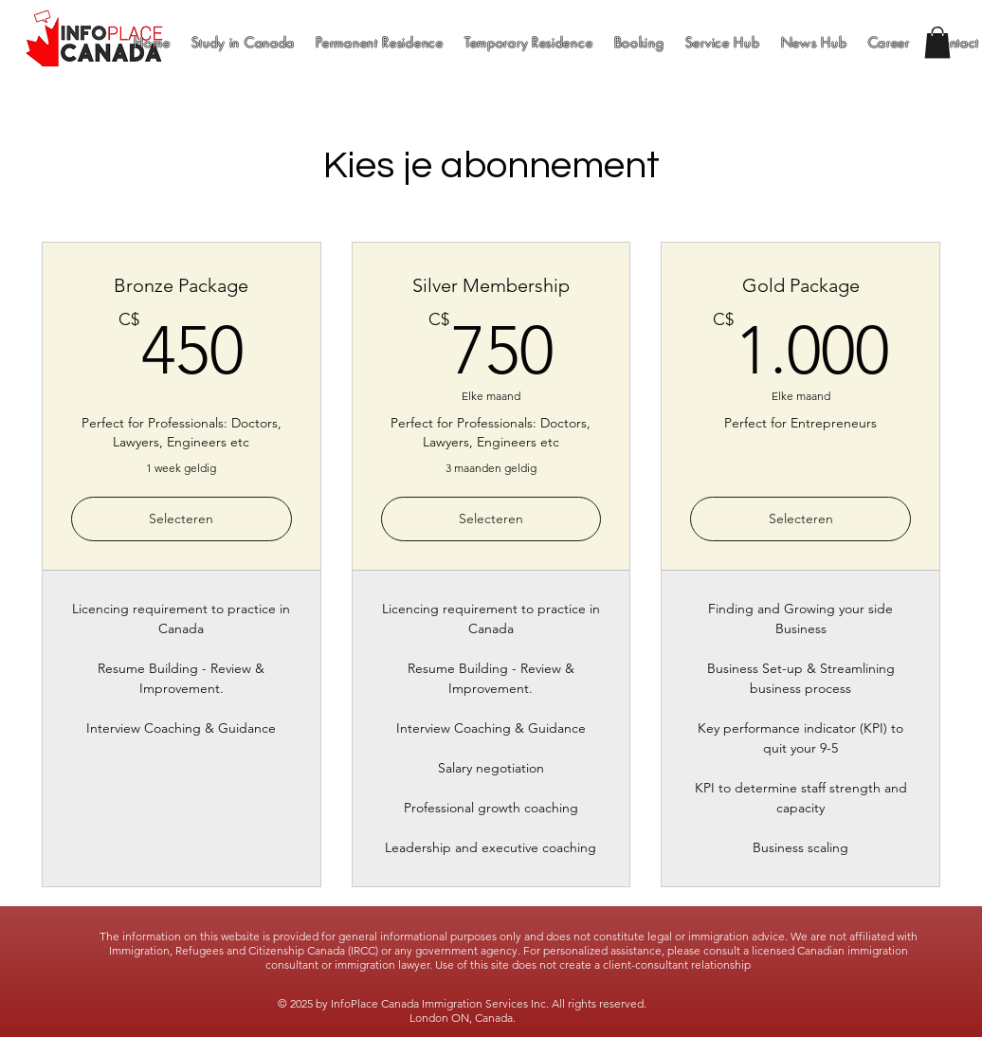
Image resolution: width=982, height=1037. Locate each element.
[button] (937, 42)
